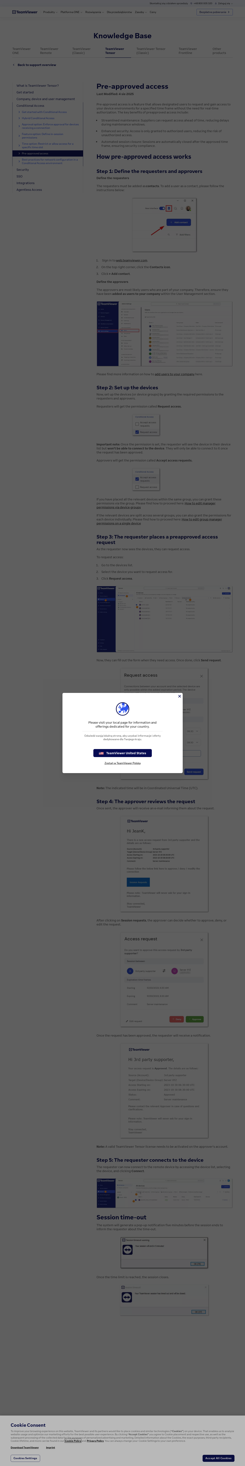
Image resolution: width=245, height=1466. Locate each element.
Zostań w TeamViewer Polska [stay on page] (123, 763)
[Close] (179, 696)
